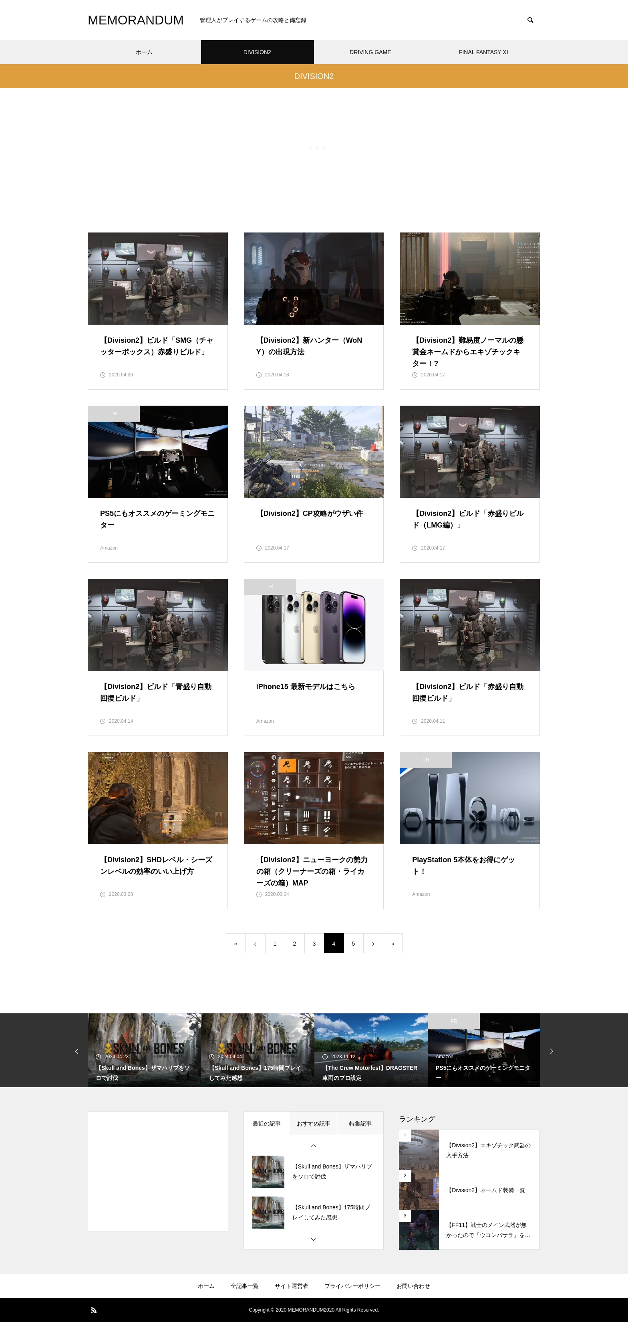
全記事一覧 (245, 1286)
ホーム (206, 1286)
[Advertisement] (158, 1171)
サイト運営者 (291, 1286)
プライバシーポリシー (352, 1286)
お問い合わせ (413, 1286)
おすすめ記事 (313, 1123)
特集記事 (360, 1123)
